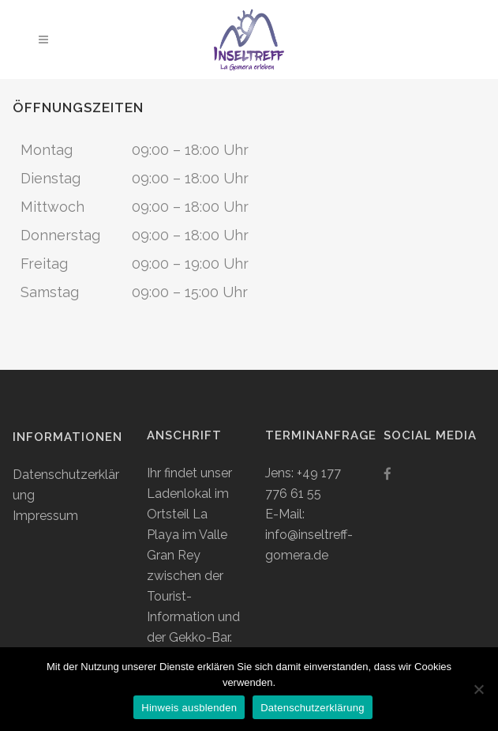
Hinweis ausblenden (189, 708)
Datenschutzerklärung (312, 708)
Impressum (45, 515)
